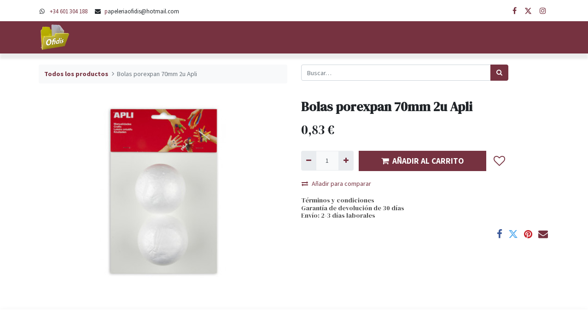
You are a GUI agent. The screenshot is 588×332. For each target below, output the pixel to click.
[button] (499, 161)
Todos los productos (76, 74)
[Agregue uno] (346, 161)
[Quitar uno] (308, 161)
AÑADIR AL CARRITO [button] (422, 161)
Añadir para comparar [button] (336, 183)
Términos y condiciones (337, 200)
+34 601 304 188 (68, 11)
